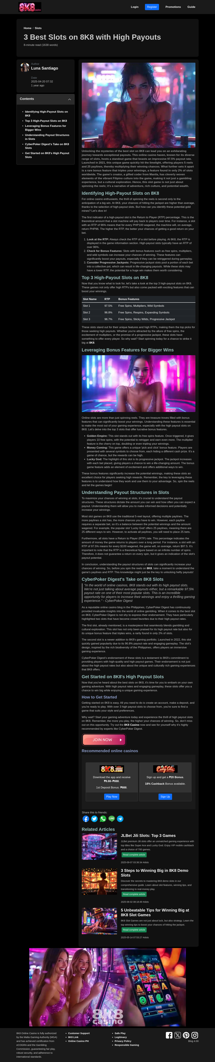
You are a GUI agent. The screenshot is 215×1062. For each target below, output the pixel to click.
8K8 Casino (131, 724)
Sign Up (165, 796)
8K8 (91, 342)
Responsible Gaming (127, 1045)
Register (152, 7)
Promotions (173, 6)
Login (134, 6)
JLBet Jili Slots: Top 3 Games (148, 835)
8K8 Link (73, 1037)
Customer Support (79, 1033)
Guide (191, 6)
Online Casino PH (78, 1041)
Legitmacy (121, 1037)
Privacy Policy (123, 1041)
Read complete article (134, 854)
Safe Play (120, 1033)
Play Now (111, 796)
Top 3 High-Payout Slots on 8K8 (46, 120)
